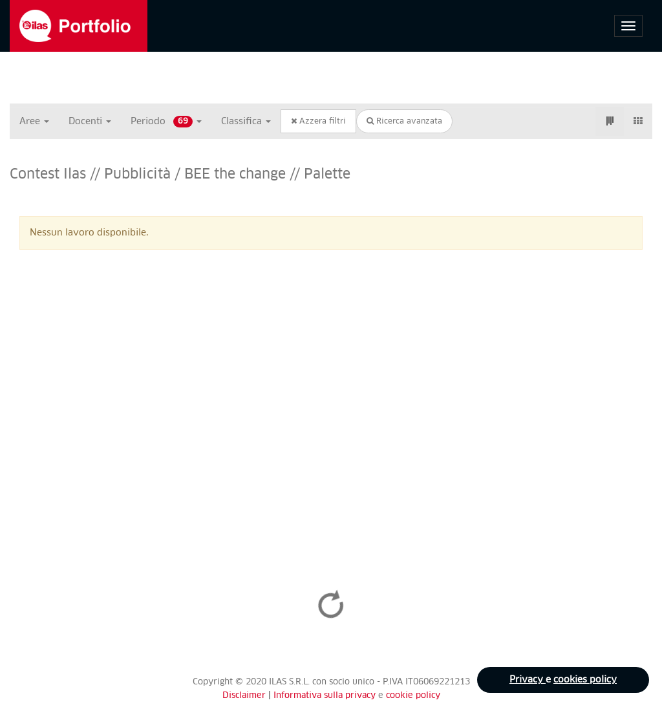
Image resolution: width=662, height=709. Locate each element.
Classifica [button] (246, 121)
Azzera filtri (318, 121)
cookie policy (413, 696)
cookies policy (585, 679)
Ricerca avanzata (404, 121)
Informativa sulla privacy (325, 696)
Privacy (527, 679)
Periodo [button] (166, 121)
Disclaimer (244, 696)
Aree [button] (34, 121)
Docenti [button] (90, 121)
